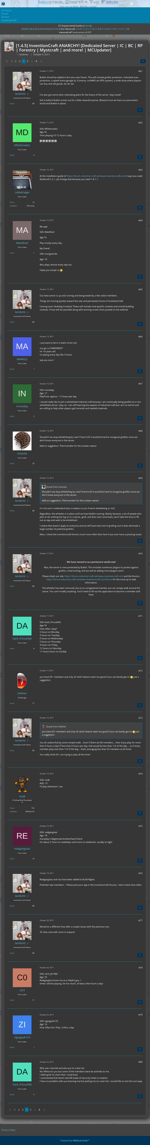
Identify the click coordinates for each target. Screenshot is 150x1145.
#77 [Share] (140, 920)
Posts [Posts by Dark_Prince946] (12, 648)
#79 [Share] (140, 1014)
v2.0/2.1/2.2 (27, 28)
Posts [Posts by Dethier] (12, 703)
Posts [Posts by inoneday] (12, 416)
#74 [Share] (140, 773)
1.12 (126, 28)
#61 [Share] (140, 71)
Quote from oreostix (56, 486)
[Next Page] (41, 61)
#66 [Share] (140, 336)
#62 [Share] (140, 122)
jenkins (87, 25)
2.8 (58, 28)
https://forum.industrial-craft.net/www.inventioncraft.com (96, 175)
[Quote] (140, 110)
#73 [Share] (140, 717)
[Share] (143, 61)
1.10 (112, 28)
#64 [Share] (140, 220)
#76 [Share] (140, 873)
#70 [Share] (140, 553)
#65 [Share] (140, 289)
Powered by (75, 1140)
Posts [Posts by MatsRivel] (12, 253)
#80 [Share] (140, 1061)
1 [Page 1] (11, 61)
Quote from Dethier (56, 726)
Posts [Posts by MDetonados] (12, 155)
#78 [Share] (140, 967)
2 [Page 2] (15, 61)
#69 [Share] (140, 478)
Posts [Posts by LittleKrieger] (12, 202)
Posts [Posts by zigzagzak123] (12, 1047)
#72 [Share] (140, 670)
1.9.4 (105, 28)
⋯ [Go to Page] (32, 61)
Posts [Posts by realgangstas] (12, 858)
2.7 (53, 28)
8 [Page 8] (36, 61)
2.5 (43, 28)
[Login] (139, 3)
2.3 (37, 28)
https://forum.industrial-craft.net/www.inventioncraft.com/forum (79, 579)
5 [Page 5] (27, 61)
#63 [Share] (140, 169)
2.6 (48, 28)
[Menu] (146, 4)
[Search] (131, 4)
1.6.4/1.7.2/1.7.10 (85, 28)
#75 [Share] (140, 826)
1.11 (119, 28)
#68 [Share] (140, 430)
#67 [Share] (140, 383)
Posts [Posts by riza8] (12, 808)
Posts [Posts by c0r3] (12, 1000)
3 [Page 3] (19, 61)
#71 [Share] (140, 615)
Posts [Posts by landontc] (12, 103)
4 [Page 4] (23, 61)
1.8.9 (98, 28)
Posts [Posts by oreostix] (12, 463)
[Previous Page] (7, 61)
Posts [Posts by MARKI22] (12, 369)
